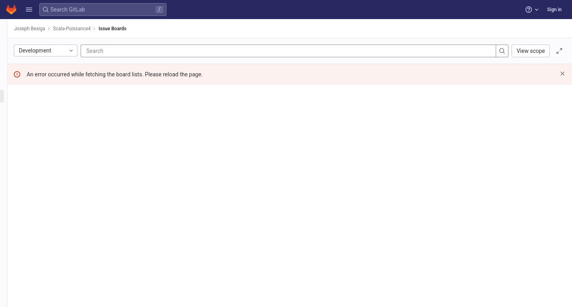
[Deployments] (50, 161)
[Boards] (50, 96)
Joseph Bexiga (123, 28)
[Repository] (50, 57)
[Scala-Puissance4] (51, 28)
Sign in (554, 9)
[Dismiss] (562, 73)
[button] (29, 9)
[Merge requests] (50, 135)
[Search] (228, 51)
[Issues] (50, 70)
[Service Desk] (50, 109)
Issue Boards (206, 28)
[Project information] (50, 43)
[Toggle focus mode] (559, 51)
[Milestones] (50, 122)
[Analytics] (50, 188)
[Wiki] (50, 201)
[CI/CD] (50, 148)
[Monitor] (50, 175)
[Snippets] (50, 214)
